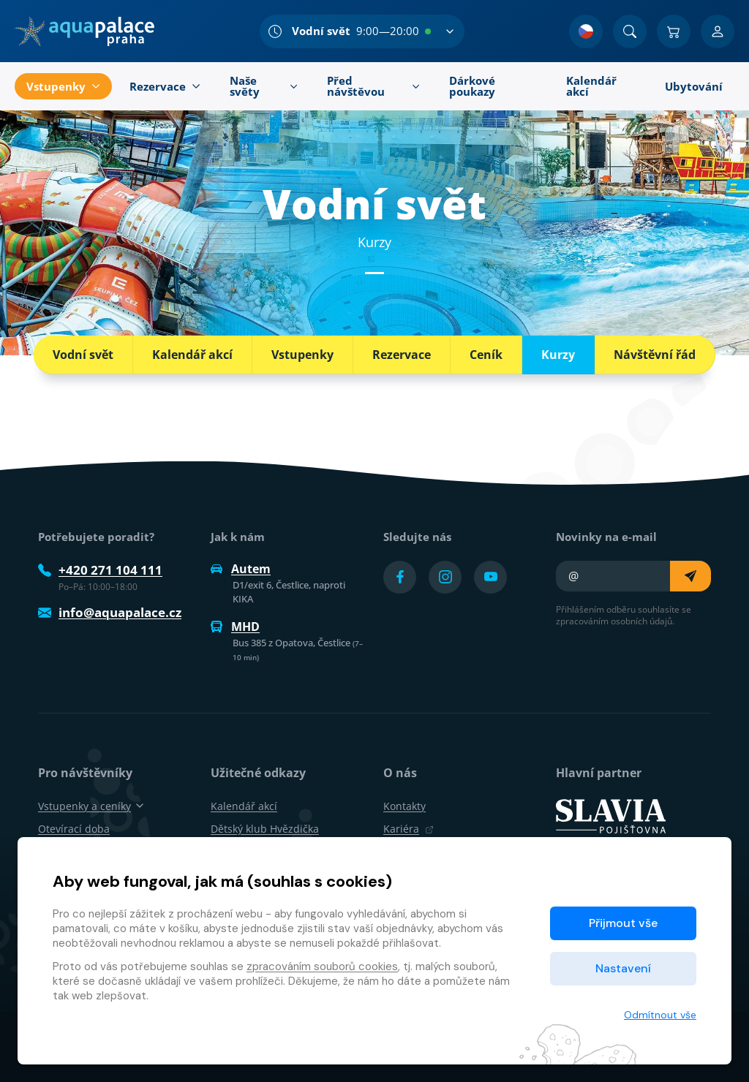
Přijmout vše (623, 923)
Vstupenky (302, 355)
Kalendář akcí (192, 355)
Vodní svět (83, 355)
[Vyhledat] (630, 31)
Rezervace (401, 355)
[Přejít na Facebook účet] (399, 577)
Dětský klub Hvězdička (265, 829)
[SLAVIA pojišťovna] (611, 815)
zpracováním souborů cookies (322, 966)
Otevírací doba (74, 829)
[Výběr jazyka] (586, 31)
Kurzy (558, 355)
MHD (235, 626)
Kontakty (404, 806)
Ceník (486, 355)
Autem (241, 569)
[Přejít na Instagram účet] (445, 577)
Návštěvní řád (655, 355)
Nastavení (623, 968)
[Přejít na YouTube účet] (490, 577)
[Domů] (84, 31)
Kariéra (408, 829)
